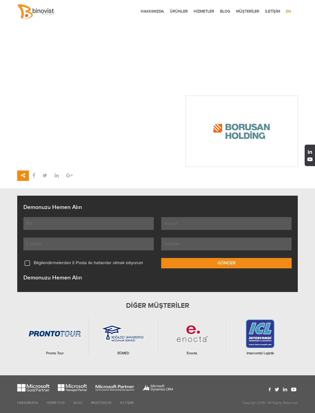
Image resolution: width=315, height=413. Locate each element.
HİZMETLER (204, 11)
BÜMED (123, 353)
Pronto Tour (55, 353)
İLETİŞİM (272, 11)
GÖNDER (226, 263)
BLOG (225, 11)
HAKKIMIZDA (152, 11)
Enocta (192, 353)
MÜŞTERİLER (247, 11)
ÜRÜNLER (179, 11)
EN (288, 11)
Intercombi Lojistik (260, 353)
